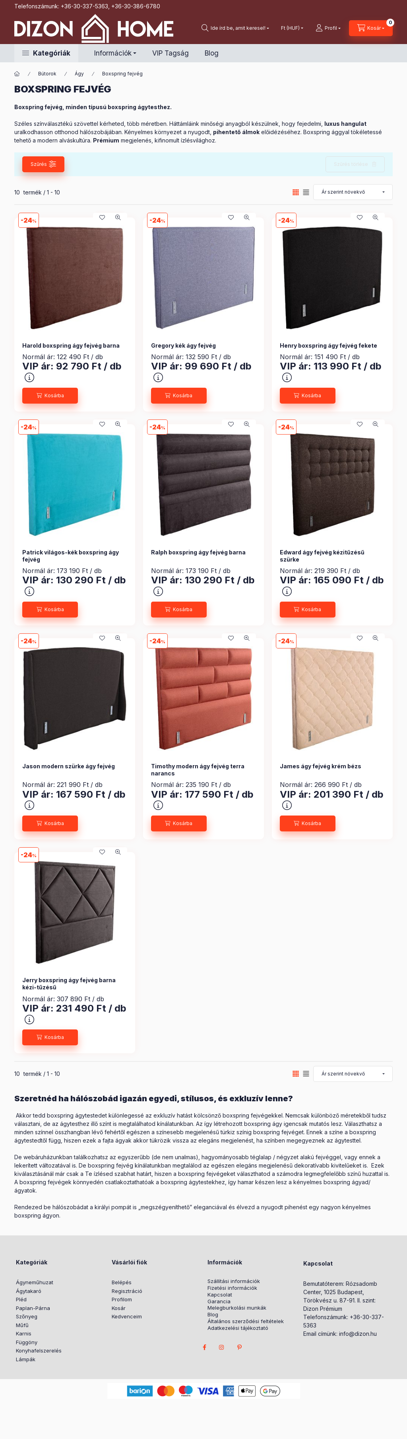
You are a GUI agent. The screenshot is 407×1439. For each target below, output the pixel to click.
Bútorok (47, 74)
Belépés (122, 1282)
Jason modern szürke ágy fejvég (68, 766)
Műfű (22, 1325)
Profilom (122, 1299)
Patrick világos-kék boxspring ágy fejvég (70, 556)
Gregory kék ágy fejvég (183, 345)
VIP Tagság (170, 53)
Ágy (79, 74)
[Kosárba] (50, 396)
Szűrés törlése (351, 164)
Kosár (119, 1308)
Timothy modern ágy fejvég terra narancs (197, 770)
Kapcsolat (219, 1295)
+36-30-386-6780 (135, 6)
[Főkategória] (17, 73)
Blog (212, 53)
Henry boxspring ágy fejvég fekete (328, 345)
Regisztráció (127, 1291)
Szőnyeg (26, 1316)
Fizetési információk (232, 1288)
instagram (222, 1347)
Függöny (26, 1342)
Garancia (219, 1301)
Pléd (21, 1299)
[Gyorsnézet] (118, 217)
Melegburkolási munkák (236, 1308)
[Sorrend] (353, 192)
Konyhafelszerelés (39, 1350)
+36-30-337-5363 (84, 6)
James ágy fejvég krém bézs (320, 766)
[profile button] (328, 28)
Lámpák (25, 1359)
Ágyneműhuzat (34, 1282)
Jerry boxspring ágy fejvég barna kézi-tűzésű (69, 984)
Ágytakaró (28, 1291)
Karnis (23, 1333)
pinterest (239, 1347)
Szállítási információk (233, 1281)
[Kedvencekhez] (102, 217)
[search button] (235, 28)
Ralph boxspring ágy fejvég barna (198, 552)
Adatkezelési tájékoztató (237, 1328)
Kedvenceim (127, 1316)
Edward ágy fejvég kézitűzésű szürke (322, 556)
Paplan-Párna (33, 1308)
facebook (204, 1347)
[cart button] (371, 28)
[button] (46, 53)
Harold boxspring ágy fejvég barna (71, 345)
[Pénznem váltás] (290, 28)
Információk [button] (113, 53)
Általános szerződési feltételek (245, 1321)
